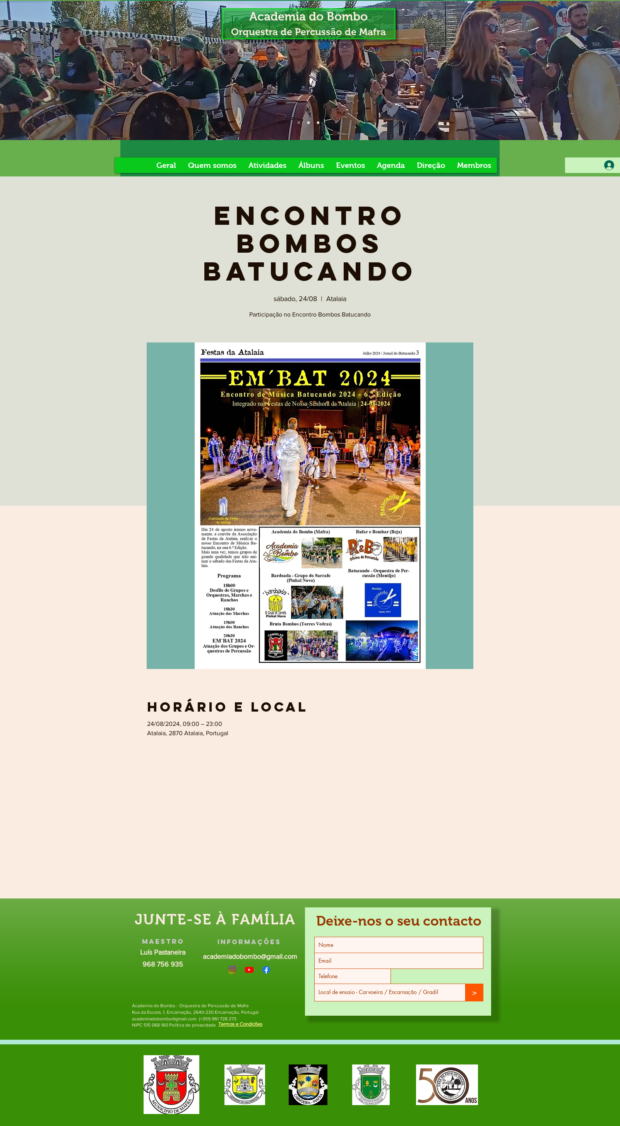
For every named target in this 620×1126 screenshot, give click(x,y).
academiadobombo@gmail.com (250, 956)
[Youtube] (249, 970)
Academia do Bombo (308, 16)
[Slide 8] (318, 122)
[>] (474, 992)
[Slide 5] (308, 122)
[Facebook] (266, 970)
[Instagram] (232, 970)
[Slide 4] (299, 122)
